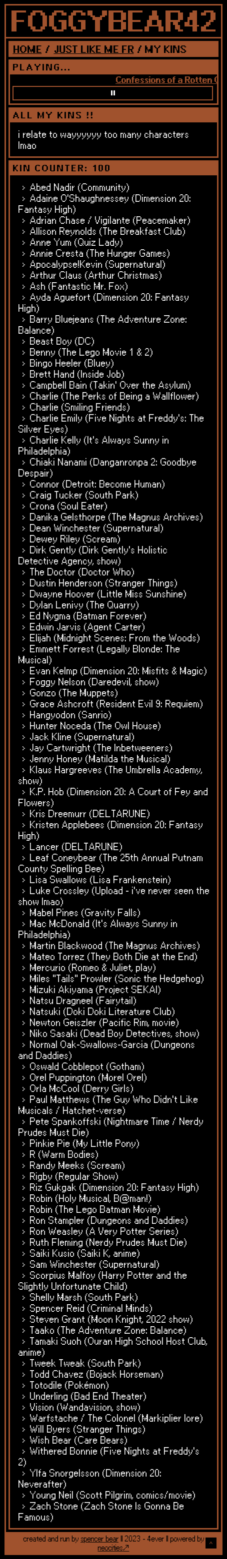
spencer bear (99, 1538)
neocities (110, 1547)
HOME (27, 48)
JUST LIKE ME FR (94, 48)
